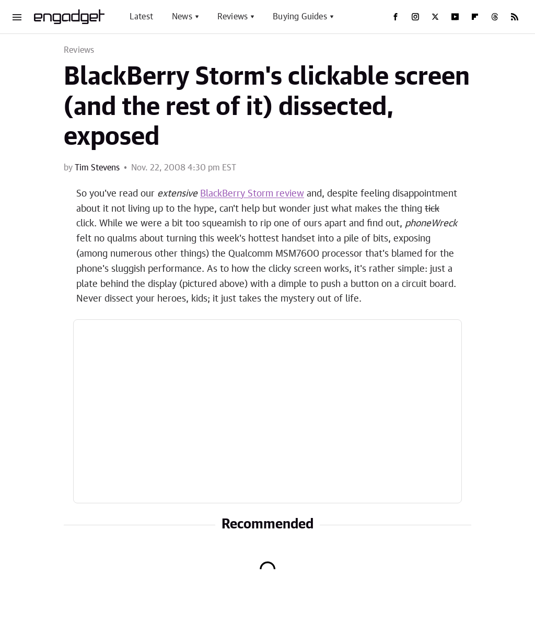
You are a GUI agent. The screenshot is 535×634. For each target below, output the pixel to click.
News (182, 17)
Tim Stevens (97, 168)
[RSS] (514, 17)
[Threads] (495, 17)
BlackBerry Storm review (252, 194)
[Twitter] (435, 17)
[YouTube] (455, 17)
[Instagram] (415, 17)
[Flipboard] (475, 17)
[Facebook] (395, 17)
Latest (141, 17)
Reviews (232, 17)
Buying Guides (300, 17)
